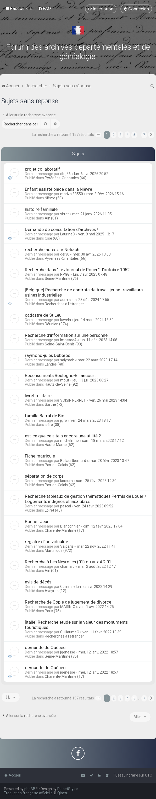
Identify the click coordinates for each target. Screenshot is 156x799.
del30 (64, 254)
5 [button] (134, 135)
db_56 (65, 174)
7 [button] (144, 135)
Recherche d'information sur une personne (66, 335)
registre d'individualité (46, 541)
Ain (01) (51, 218)
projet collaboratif (42, 169)
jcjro (63, 420)
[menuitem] (44, 8)
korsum (66, 481)
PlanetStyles (67, 789)
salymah (67, 360)
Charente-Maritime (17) (64, 530)
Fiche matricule (40, 456)
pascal (65, 506)
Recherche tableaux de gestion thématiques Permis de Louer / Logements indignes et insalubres (85, 499)
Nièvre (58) (54, 198)
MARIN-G (67, 607)
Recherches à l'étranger (64, 304)
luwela (65, 320)
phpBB (29, 789)
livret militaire (38, 395)
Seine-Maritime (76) (61, 278)
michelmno (69, 440)
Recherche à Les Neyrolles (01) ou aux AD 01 (68, 561)
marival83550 (71, 194)
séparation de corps (44, 476)
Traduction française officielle (28, 793)
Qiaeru (62, 793)
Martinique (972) (58, 550)
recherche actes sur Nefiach (52, 249)
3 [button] (120, 135)
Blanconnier (70, 526)
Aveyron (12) (55, 591)
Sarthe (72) (54, 404)
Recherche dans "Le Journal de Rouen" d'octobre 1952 (77, 269)
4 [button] (127, 135)
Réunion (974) (56, 324)
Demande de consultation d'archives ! (61, 229)
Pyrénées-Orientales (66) (65, 178)
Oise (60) (52, 238)
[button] (98, 134)
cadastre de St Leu (43, 315)
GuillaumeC (69, 632)
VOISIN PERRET (73, 400)
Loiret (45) (53, 510)
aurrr (64, 300)
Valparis (67, 546)
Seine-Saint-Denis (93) (63, 344)
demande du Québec (45, 647)
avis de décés (38, 581)
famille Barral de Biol (45, 415)
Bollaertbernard (73, 461)
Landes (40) (54, 364)
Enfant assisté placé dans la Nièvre (58, 189)
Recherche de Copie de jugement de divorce (68, 602)
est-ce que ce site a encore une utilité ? (63, 435)
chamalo (67, 566)
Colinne (66, 586)
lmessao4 (68, 340)
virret (64, 214)
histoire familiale (41, 209)
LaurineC (67, 234)
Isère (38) (52, 424)
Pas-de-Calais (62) (60, 465)
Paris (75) (53, 611)
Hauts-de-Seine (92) (61, 384)
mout (64, 380)
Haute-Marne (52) (59, 445)
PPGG (65, 274)
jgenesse (67, 652)
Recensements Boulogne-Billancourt (60, 375)
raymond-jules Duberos (47, 355)
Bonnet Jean (37, 521)
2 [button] (114, 135)
